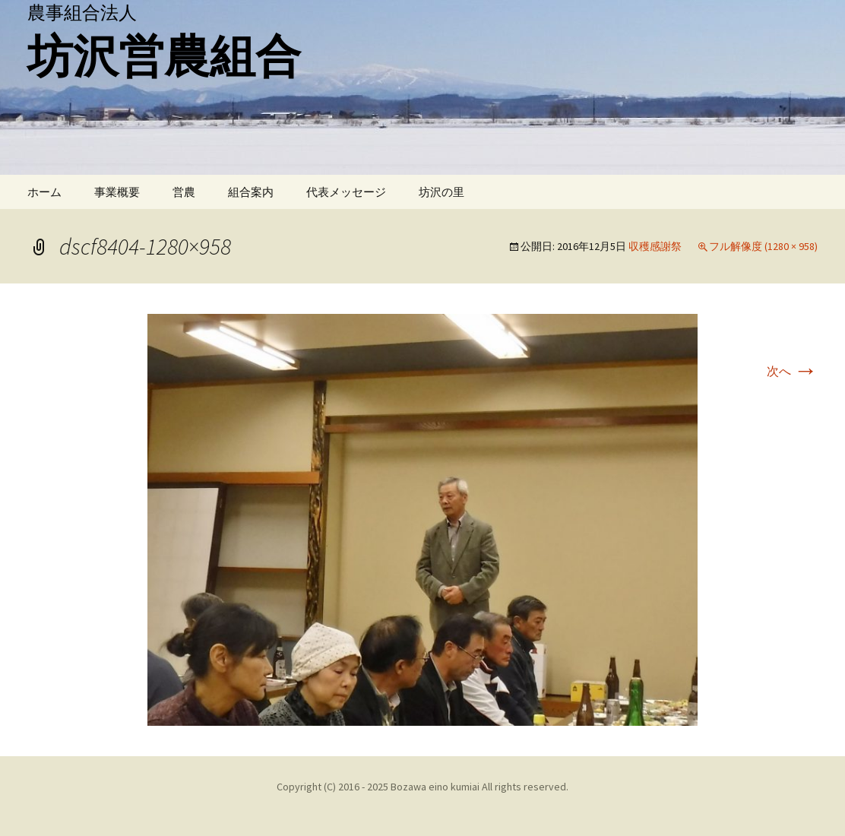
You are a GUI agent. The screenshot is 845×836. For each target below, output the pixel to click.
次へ (792, 370)
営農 (183, 192)
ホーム (44, 192)
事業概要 (117, 192)
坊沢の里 (441, 192)
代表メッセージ (346, 192)
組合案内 (251, 192)
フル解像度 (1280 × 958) (763, 246)
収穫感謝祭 (655, 246)
